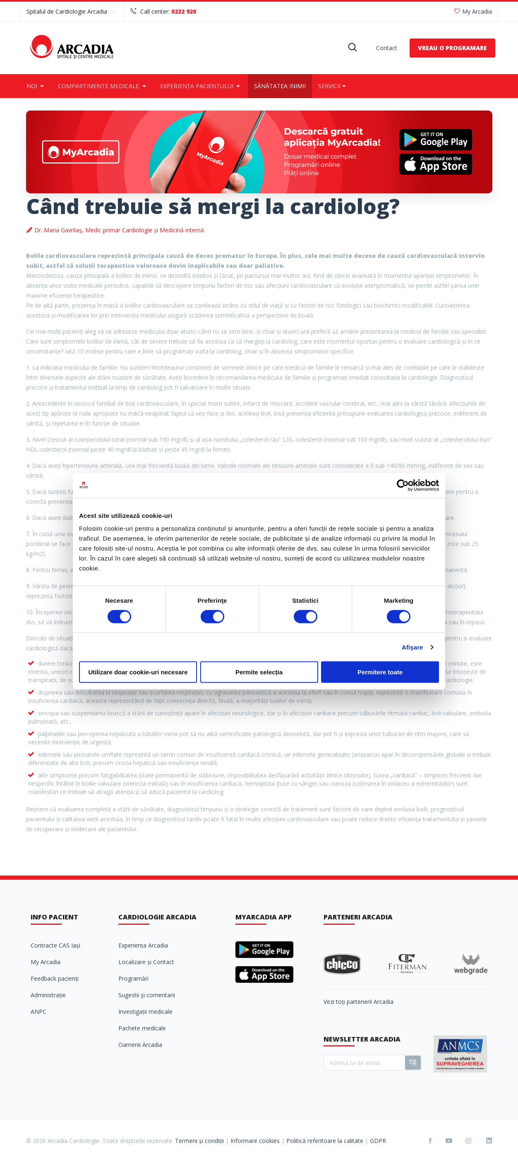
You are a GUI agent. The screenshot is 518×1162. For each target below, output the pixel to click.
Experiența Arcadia (143, 945)
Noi (36, 86)
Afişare (412, 646)
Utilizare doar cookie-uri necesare (137, 672)
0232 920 (183, 11)
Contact (386, 48)
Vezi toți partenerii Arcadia (358, 1002)
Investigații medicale (145, 1011)
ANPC (38, 1011)
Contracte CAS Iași (55, 945)
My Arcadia (473, 11)
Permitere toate (380, 672)
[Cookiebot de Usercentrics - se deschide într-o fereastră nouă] (403, 485)
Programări (133, 978)
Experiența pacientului (201, 86)
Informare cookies (255, 1141)
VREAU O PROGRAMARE (452, 48)
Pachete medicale (142, 1028)
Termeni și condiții (199, 1141)
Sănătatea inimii (280, 86)
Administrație (48, 995)
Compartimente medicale (103, 86)
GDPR (378, 1141)
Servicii (333, 86)
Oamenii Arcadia (140, 1045)
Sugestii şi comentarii (146, 995)
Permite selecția (259, 672)
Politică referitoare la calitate (324, 1141)
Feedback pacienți (55, 978)
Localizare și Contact (146, 962)
